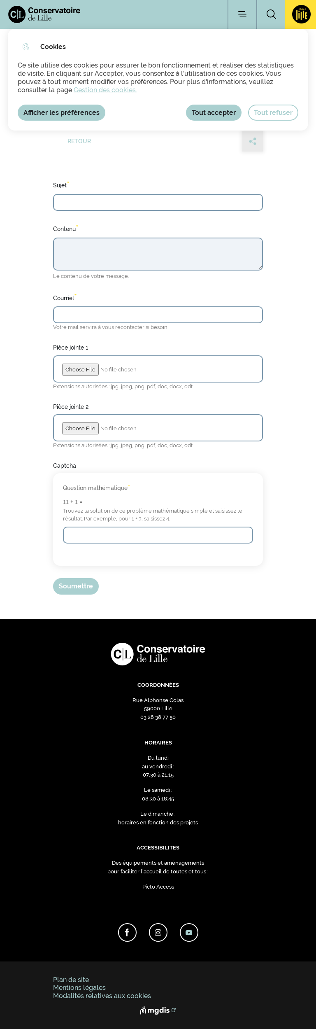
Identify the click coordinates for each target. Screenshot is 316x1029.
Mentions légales (79, 988)
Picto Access (158, 887)
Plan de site (71, 980)
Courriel (65, 297)
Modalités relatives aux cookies (102, 996)
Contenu (66, 228)
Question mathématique (96, 488)
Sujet (61, 184)
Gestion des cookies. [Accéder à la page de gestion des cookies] (105, 90)
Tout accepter (214, 113)
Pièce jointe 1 (70, 347)
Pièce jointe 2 (70, 406)
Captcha (64, 465)
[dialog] (158, 80)
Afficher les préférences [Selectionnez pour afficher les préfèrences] (61, 113)
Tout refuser (273, 113)
